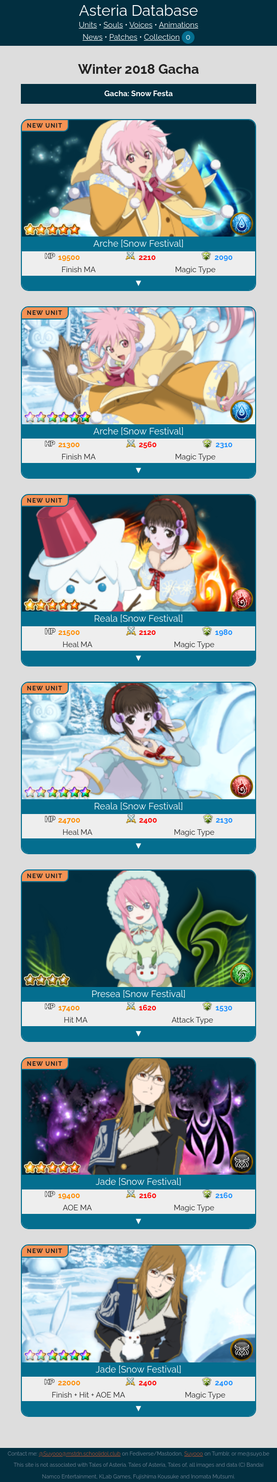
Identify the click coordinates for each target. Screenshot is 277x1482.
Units (88, 25)
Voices (141, 25)
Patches (123, 37)
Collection (162, 37)
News (92, 37)
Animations (178, 25)
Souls (113, 25)
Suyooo (193, 1453)
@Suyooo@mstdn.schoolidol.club (80, 1453)
